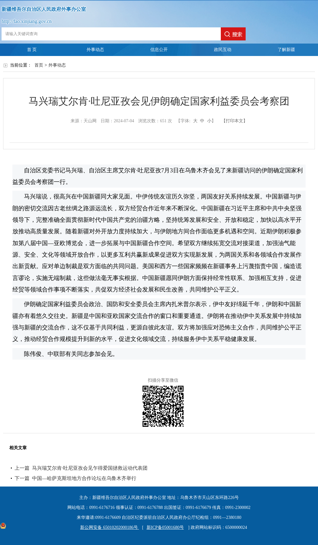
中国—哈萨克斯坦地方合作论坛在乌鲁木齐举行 (84, 478)
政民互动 (222, 49)
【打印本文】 (234, 121)
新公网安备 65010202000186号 (108, 527)
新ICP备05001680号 (165, 527)
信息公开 (159, 49)
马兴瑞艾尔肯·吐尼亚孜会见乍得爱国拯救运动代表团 (90, 468)
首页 (38, 65)
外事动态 (95, 49)
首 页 (32, 49)
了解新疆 (286, 49)
